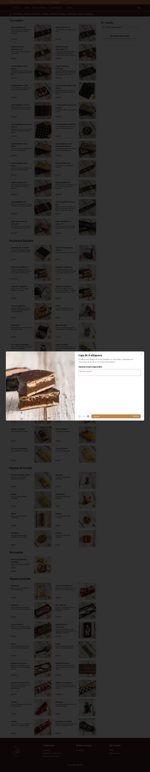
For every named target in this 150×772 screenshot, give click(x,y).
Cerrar (75, 401)
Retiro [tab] (87, 376)
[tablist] (75, 376)
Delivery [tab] (63, 376)
